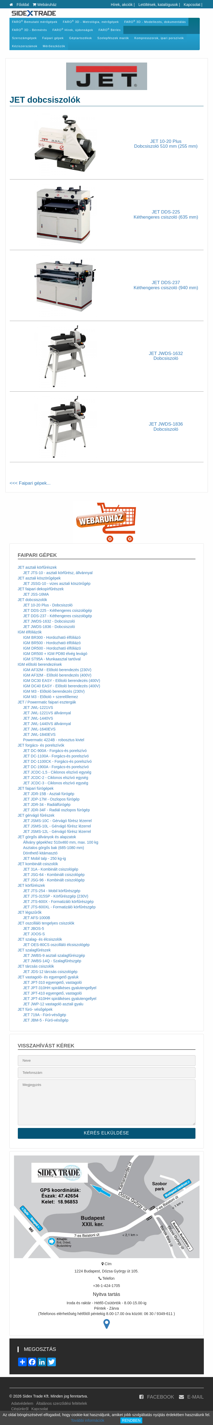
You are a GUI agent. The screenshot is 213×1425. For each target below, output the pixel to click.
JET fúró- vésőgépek (35, 1009)
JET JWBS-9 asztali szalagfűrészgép (54, 955)
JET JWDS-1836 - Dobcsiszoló (49, 626)
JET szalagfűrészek (34, 950)
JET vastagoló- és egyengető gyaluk (48, 977)
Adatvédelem (22, 1403)
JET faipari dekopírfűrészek (41, 589)
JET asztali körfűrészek (37, 567)
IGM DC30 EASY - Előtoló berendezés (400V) (61, 680)
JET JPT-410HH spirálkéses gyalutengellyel (59, 998)
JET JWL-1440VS (38, 718)
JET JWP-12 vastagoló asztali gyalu (53, 1004)
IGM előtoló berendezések (40, 664)
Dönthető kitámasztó (40, 853)
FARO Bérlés (110, 30)
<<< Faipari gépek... (30, 483)
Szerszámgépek (24, 38)
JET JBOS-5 (33, 928)
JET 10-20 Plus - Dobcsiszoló (48, 605)
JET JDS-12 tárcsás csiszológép (50, 971)
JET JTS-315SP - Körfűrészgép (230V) (55, 896)
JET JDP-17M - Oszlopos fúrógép (51, 799)
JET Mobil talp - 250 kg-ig (44, 858)
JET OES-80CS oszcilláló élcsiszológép (56, 945)
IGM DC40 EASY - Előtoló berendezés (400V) (61, 686)
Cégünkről (20, 1409)
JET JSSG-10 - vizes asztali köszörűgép (57, 583)
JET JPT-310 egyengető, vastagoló (52, 982)
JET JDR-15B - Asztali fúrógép (49, 794)
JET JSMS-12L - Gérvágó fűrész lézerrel (57, 831)
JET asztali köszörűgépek (39, 578)
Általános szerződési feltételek (61, 1403)
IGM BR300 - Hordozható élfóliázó (52, 637)
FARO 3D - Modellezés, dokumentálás (155, 21)
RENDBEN (131, 1420)
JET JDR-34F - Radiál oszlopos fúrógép (56, 810)
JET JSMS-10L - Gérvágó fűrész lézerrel (57, 826)
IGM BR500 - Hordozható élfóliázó (52, 643)
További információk (87, 1420)
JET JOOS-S (34, 934)
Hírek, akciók (122, 4)
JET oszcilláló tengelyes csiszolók (46, 923)
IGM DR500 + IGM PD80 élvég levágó (55, 653)
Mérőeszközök (54, 46)
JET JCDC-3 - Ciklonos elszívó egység (55, 783)
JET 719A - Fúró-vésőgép (44, 1015)
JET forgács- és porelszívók (41, 745)
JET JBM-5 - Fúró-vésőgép (46, 1020)
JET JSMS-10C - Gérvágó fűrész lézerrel (57, 821)
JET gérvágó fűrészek (36, 815)
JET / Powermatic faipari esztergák (47, 702)
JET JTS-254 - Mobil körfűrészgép (51, 891)
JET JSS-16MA (36, 594)
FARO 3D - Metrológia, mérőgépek (91, 21)
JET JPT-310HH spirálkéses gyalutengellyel (59, 988)
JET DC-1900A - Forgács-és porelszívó (56, 767)
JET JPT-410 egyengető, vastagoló (52, 993)
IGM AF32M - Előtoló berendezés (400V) (57, 675)
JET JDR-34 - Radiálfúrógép (47, 804)
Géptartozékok (80, 38)
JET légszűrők (30, 912)
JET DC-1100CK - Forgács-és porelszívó (57, 761)
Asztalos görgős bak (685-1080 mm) (53, 848)
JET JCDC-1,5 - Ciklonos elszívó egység (57, 772)
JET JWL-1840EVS (39, 734)
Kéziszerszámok (25, 46)
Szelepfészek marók (113, 38)
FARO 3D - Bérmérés (29, 30)
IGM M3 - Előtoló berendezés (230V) (54, 691)
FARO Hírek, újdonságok (72, 30)
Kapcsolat (192, 4)
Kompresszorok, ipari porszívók (159, 38)
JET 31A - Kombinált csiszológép (50, 869)
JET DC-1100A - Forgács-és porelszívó (56, 756)
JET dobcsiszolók (32, 600)
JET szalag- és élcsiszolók (40, 939)
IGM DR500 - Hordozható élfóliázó (52, 648)
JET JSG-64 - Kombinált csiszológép (54, 874)
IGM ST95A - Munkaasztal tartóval (52, 659)
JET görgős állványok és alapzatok (47, 837)
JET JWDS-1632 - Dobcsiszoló (49, 621)
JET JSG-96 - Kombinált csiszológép (54, 880)
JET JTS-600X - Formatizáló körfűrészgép (58, 901)
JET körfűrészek (31, 885)
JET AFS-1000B (36, 918)
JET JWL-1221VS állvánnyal (47, 713)
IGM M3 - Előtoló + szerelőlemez (50, 697)
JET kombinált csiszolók (38, 864)
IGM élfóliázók (30, 632)
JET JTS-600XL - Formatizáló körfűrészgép (59, 907)
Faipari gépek (53, 38)
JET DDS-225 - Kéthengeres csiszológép (57, 610)
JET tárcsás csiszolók (36, 966)
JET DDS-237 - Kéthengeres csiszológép (57, 616)
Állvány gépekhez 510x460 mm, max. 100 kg (61, 842)
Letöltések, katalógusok (158, 4)
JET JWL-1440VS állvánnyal (47, 724)
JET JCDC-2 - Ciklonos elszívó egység (55, 777)
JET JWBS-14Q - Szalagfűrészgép (52, 961)
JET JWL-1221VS (38, 707)
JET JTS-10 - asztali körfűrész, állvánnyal (58, 573)
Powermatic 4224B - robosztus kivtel (53, 740)
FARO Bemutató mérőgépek (35, 21)
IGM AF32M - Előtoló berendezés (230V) (57, 670)
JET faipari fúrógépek (36, 788)
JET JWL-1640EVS (39, 729)
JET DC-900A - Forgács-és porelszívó (55, 750)
